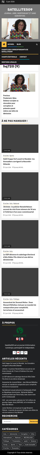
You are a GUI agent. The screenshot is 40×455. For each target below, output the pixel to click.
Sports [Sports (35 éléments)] (13, 444)
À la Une (6, 156)
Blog (19, 44)
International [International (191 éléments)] (7, 437)
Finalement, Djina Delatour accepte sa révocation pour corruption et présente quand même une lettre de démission (11, 104)
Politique (16, 299)
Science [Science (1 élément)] (33, 441)
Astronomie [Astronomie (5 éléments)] (13, 434)
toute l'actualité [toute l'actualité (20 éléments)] (30, 444)
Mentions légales (9, 62)
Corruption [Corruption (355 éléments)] (24, 434)
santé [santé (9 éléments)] (26, 441)
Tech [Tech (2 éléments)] (20, 444)
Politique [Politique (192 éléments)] (6, 441)
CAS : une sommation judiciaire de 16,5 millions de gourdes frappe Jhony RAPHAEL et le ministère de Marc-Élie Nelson (19, 402)
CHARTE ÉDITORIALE (9, 57)
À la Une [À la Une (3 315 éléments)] (6, 448)
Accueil (11, 44)
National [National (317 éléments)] (17, 437)
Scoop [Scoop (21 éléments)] (5, 444)
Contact (23, 57)
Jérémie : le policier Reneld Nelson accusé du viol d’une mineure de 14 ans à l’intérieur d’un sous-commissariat (19, 209)
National (16, 203)
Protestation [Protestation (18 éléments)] (16, 441)
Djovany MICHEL (18, 167)
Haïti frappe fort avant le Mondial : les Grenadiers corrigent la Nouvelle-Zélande (19, 161)
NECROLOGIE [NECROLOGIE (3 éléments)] (28, 437)
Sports (11, 156)
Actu (11, 203)
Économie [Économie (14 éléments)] (15, 448)
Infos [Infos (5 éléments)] (32, 434)
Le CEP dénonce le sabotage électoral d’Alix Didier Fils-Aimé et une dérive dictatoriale (19, 257)
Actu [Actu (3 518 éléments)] (4, 434)
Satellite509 (19, 9)
